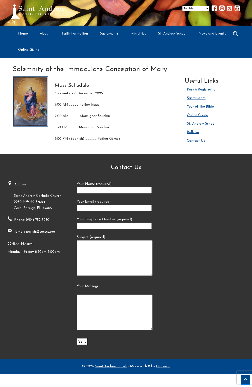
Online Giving (28, 50)
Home (23, 33)
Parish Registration (202, 89)
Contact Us (196, 141)
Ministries (138, 33)
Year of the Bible (200, 106)
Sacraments (109, 33)
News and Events (212, 33)
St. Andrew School (172, 33)
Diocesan (163, 379)
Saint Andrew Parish (111, 379)
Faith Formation (75, 33)
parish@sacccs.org (39, 232)
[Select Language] (195, 8)
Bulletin (193, 132)
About (45, 33)
